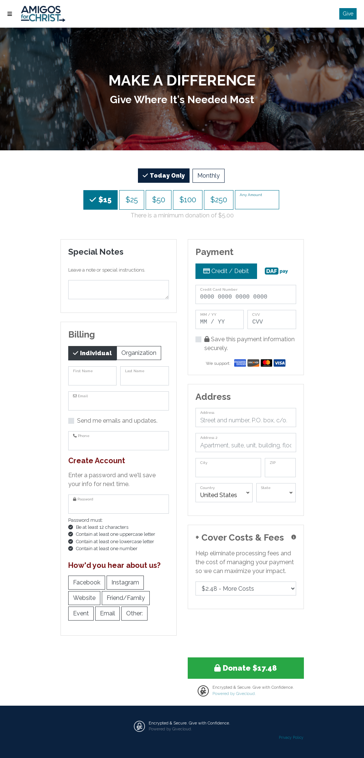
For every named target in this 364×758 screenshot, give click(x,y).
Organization (138, 352)
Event (81, 613)
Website (84, 597)
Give (348, 14)
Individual (95, 353)
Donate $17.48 (245, 668)
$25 (131, 199)
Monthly (208, 175)
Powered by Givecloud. (234, 693)
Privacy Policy (291, 737)
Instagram (125, 582)
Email (107, 613)
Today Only (166, 175)
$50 (158, 199)
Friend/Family (126, 597)
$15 (104, 199)
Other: (134, 613)
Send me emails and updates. (117, 420)
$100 (187, 199)
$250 (218, 199)
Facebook (86, 582)
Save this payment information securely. (249, 344)
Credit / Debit (226, 271)
